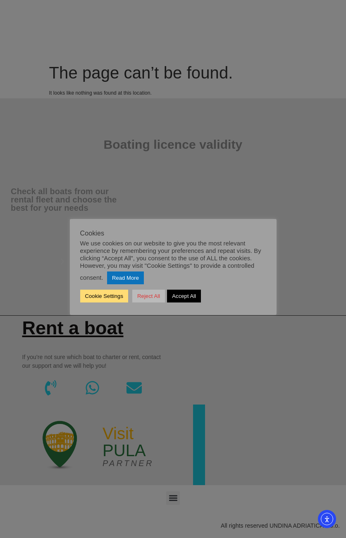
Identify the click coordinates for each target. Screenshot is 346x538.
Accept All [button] (184, 296)
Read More (125, 278)
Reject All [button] (148, 296)
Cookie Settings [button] (104, 296)
